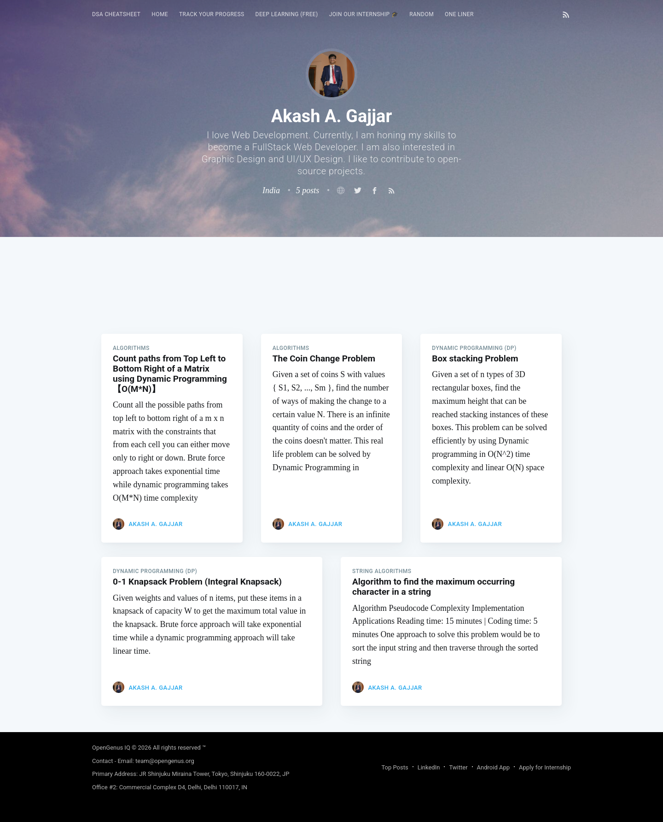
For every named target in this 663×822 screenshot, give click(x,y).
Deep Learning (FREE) (287, 14)
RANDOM (421, 14)
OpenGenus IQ (111, 747)
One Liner (459, 14)
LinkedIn (429, 767)
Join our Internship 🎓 (364, 14)
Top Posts (394, 767)
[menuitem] (116, 15)
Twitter (458, 767)
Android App (493, 767)
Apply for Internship (545, 767)
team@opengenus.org (164, 760)
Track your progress (211, 14)
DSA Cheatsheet (116, 14)
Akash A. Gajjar (155, 526)
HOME (159, 14)
